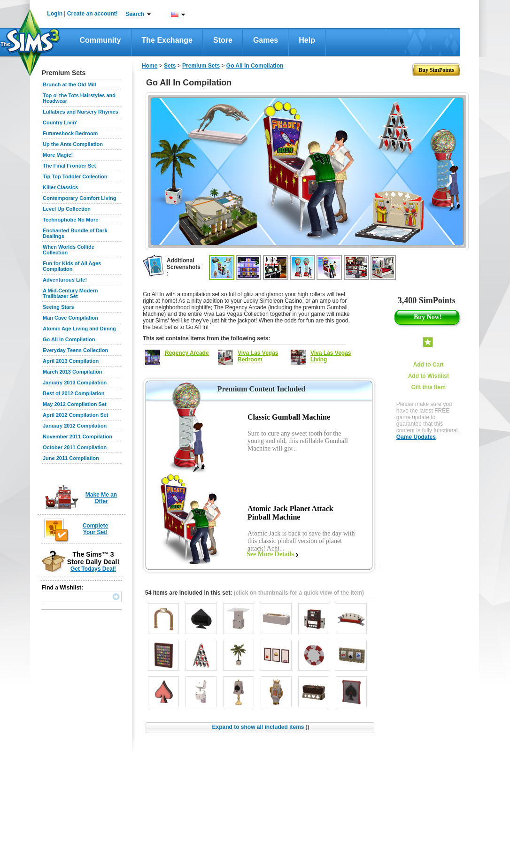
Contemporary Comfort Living (79, 198)
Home (149, 65)
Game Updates (416, 437)
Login (54, 13)
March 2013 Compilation (72, 372)
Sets (170, 65)
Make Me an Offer (101, 498)
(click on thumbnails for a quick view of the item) (299, 592)
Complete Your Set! (95, 529)
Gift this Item (428, 387)
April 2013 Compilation (71, 361)
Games (265, 40)
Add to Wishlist (428, 376)
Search (134, 14)
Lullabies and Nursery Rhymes (80, 112)
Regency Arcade (187, 353)
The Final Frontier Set (69, 165)
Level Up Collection (67, 209)
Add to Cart (428, 364)
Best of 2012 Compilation (73, 393)
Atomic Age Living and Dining (79, 328)
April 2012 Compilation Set (75, 415)
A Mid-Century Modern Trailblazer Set (70, 293)
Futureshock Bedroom (70, 133)
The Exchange (167, 40)
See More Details (270, 554)
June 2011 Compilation (71, 458)
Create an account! (92, 13)
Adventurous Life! (65, 280)
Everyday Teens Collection (75, 350)
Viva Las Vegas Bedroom (258, 356)
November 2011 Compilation (77, 436)
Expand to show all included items (260, 727)
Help (307, 40)
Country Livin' (60, 122)
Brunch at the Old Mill (69, 84)
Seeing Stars (58, 307)
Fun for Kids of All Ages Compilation (72, 266)
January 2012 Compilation (75, 426)
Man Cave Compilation (70, 318)
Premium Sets (201, 65)
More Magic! (58, 155)
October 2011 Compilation (75, 447)
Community (100, 40)
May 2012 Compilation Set (75, 404)
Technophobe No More (70, 219)
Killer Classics (60, 187)
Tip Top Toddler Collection (75, 176)
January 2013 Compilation (75, 382)
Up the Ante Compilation (73, 144)
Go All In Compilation (69, 339)
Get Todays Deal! (93, 569)
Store (222, 40)
